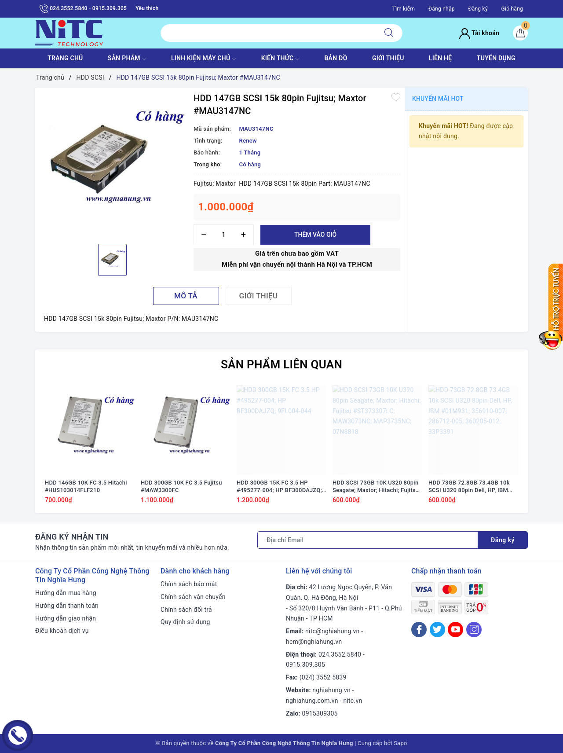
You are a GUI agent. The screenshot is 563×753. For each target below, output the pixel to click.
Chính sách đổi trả (186, 609)
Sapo (400, 743)
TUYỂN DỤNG (496, 58)
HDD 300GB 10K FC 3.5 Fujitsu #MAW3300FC (181, 486)
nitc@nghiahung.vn (332, 631)
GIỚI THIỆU (388, 58)
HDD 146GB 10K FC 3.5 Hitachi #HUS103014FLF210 (86, 486)
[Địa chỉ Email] (367, 540)
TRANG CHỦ (65, 58)
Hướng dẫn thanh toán (67, 605)
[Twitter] (437, 629)
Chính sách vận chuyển (193, 596)
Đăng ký (477, 9)
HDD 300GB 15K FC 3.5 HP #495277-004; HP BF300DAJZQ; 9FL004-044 (279, 486)
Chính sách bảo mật (189, 584)
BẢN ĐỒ (335, 58)
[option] (112, 164)
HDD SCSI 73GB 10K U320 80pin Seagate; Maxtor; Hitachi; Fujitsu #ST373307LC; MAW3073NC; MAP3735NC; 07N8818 (376, 486)
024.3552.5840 (339, 654)
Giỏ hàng (512, 9)
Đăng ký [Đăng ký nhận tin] (503, 540)
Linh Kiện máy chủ (203, 59)
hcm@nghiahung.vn (314, 641)
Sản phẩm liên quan (281, 364)
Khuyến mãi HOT (438, 98)
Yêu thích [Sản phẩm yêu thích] (146, 8)
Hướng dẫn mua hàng (65, 592)
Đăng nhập (441, 9)
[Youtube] (455, 629)
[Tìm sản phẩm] (268, 33)
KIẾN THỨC (280, 59)
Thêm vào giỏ (315, 234)
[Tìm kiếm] (388, 33)
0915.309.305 (305, 664)
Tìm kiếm (403, 9)
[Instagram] (474, 629)
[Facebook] (419, 629)
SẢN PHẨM (127, 59)
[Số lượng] (224, 235)
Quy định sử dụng (185, 621)
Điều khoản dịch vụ (62, 630)
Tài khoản (479, 33)
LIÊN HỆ (440, 58)
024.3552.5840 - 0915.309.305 (83, 8)
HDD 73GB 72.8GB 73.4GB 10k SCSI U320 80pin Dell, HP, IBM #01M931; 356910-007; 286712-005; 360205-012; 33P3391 (471, 486)
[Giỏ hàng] (520, 33)
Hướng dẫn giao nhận (65, 618)
